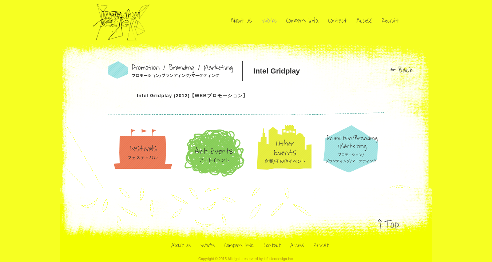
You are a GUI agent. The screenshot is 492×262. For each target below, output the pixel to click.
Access (364, 20)
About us (241, 20)
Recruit (390, 20)
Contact (337, 20)
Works (269, 20)
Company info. (302, 20)
